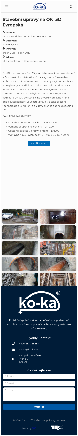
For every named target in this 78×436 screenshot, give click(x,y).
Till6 (34, 428)
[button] (10, 7)
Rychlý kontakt (39, 338)
